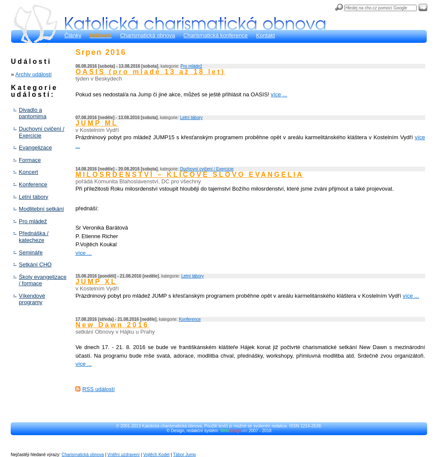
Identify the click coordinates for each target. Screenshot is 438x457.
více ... (279, 94)
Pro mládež (33, 221)
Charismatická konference (215, 35)
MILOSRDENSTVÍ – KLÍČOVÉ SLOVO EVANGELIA (189, 174)
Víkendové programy (32, 299)
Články (73, 35)
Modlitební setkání (41, 209)
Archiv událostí (33, 74)
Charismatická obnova (147, 35)
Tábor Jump (184, 454)
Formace (30, 160)
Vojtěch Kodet (156, 454)
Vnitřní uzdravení (123, 454)
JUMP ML (96, 123)
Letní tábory (33, 197)
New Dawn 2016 (112, 325)
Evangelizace (35, 147)
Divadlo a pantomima (32, 113)
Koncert (28, 172)
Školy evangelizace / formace (42, 280)
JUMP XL (96, 281)
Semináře (31, 252)
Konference (33, 184)
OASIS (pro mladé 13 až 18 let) (150, 71)
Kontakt (265, 35)
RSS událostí (98, 389)
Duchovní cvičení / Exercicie (41, 132)
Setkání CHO (35, 264)
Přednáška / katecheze (33, 236)
